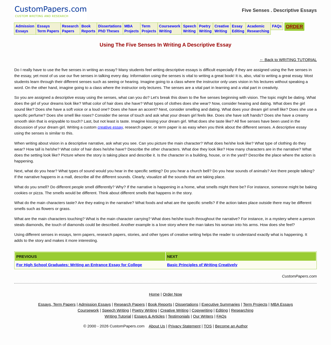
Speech (189, 28)
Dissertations (110, 28)
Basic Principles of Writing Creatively (202, 264)
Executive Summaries (220, 304)
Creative (221, 28)
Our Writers (203, 316)
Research (70, 28)
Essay (238, 28)
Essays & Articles (149, 316)
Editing (222, 310)
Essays (48, 28)
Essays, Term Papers (57, 304)
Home (154, 294)
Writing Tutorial (118, 316)
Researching (242, 310)
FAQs (221, 316)
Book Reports (160, 304)
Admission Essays (95, 304)
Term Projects (255, 304)
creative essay (110, 127)
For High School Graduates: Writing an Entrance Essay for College (79, 264)
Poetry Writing (144, 310)
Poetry (205, 28)
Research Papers (129, 304)
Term (149, 28)
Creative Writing (174, 310)
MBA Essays (281, 304)
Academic (258, 28)
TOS (208, 326)
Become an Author (231, 326)
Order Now (172, 294)
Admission (25, 28)
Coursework (169, 28)
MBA (131, 28)
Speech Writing (115, 310)
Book (88, 28)
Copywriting (202, 310)
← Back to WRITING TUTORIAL (288, 59)
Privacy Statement (184, 326)
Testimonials (179, 316)
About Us (157, 326)
